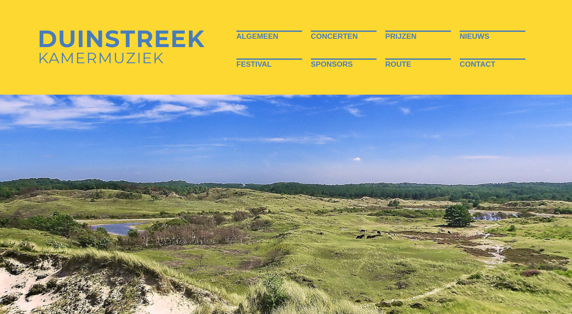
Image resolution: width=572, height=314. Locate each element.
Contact (477, 64)
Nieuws (474, 36)
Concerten (334, 36)
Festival (254, 64)
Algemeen (257, 36)
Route (398, 64)
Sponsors (332, 64)
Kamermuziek (121, 48)
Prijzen (401, 36)
